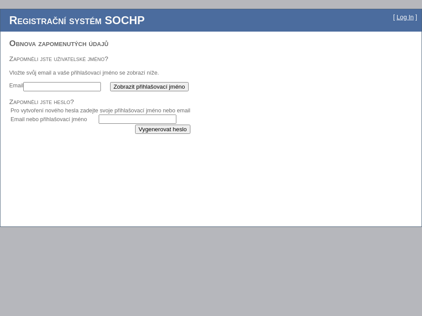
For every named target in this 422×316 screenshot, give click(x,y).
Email (16, 85)
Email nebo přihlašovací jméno (49, 119)
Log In (405, 17)
